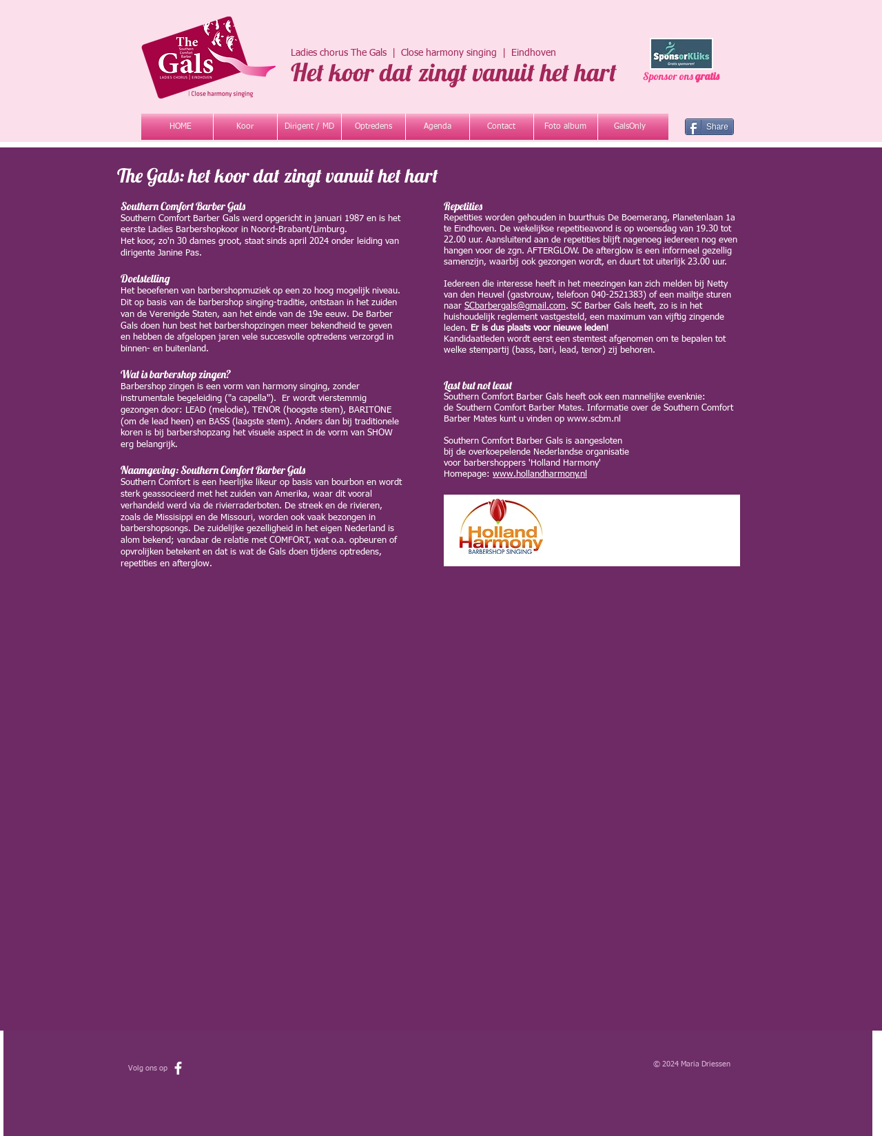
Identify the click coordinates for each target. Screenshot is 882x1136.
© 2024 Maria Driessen (692, 1064)
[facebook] (178, 1068)
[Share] (709, 126)
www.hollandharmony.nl (540, 474)
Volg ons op (149, 1068)
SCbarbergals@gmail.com (515, 306)
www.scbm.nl (594, 419)
